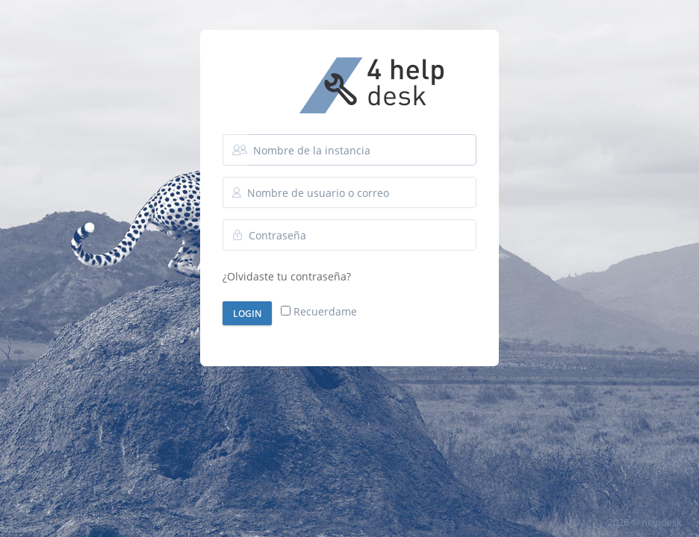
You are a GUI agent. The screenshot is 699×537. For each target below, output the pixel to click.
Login (247, 313)
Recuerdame (319, 311)
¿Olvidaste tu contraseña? (287, 276)
